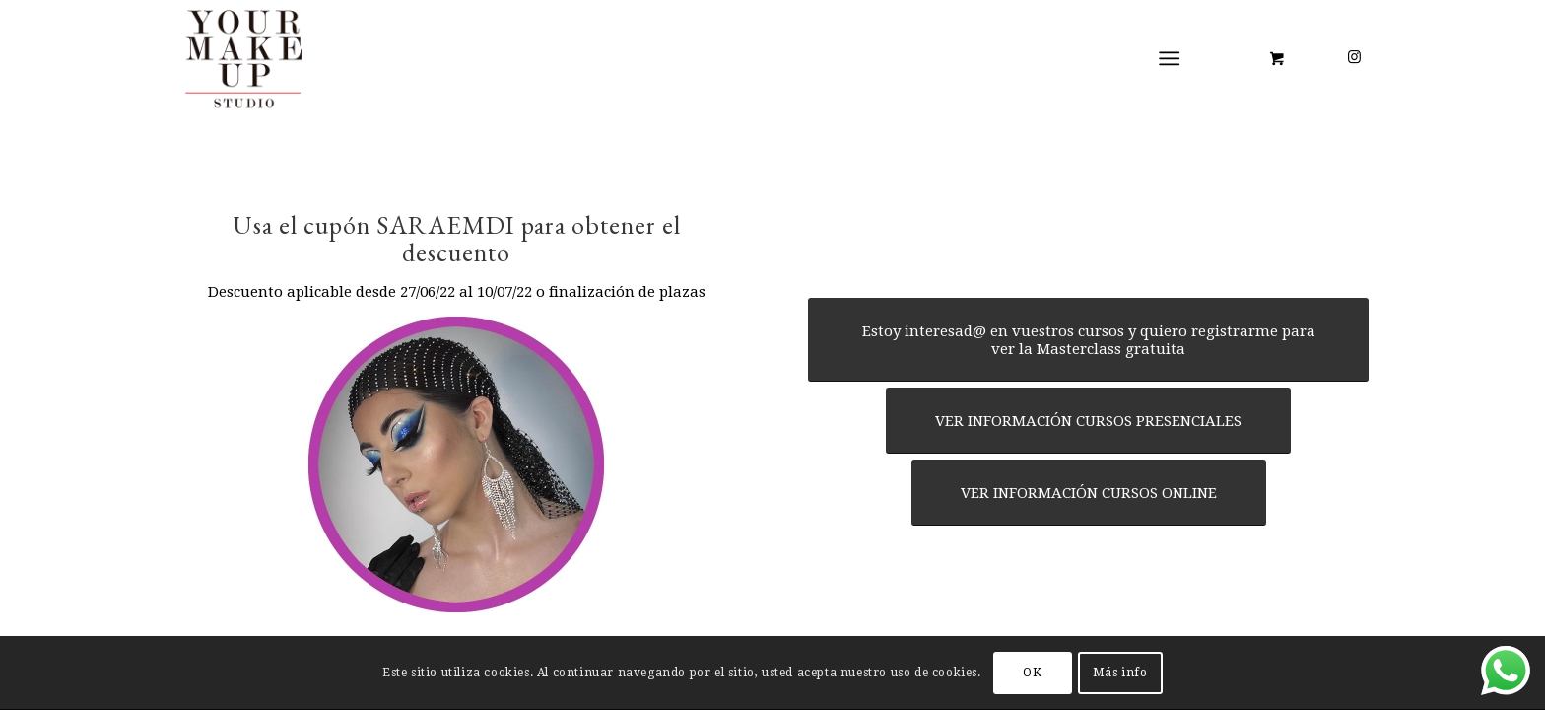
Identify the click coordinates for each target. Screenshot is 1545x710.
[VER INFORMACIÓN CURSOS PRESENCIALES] (1088, 421)
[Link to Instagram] (1354, 57)
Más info (1120, 672)
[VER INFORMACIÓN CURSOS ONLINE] (1088, 493)
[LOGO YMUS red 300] (244, 58)
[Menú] (1170, 59)
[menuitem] (1174, 59)
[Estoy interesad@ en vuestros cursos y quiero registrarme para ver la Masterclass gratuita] (1088, 340)
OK (1032, 672)
